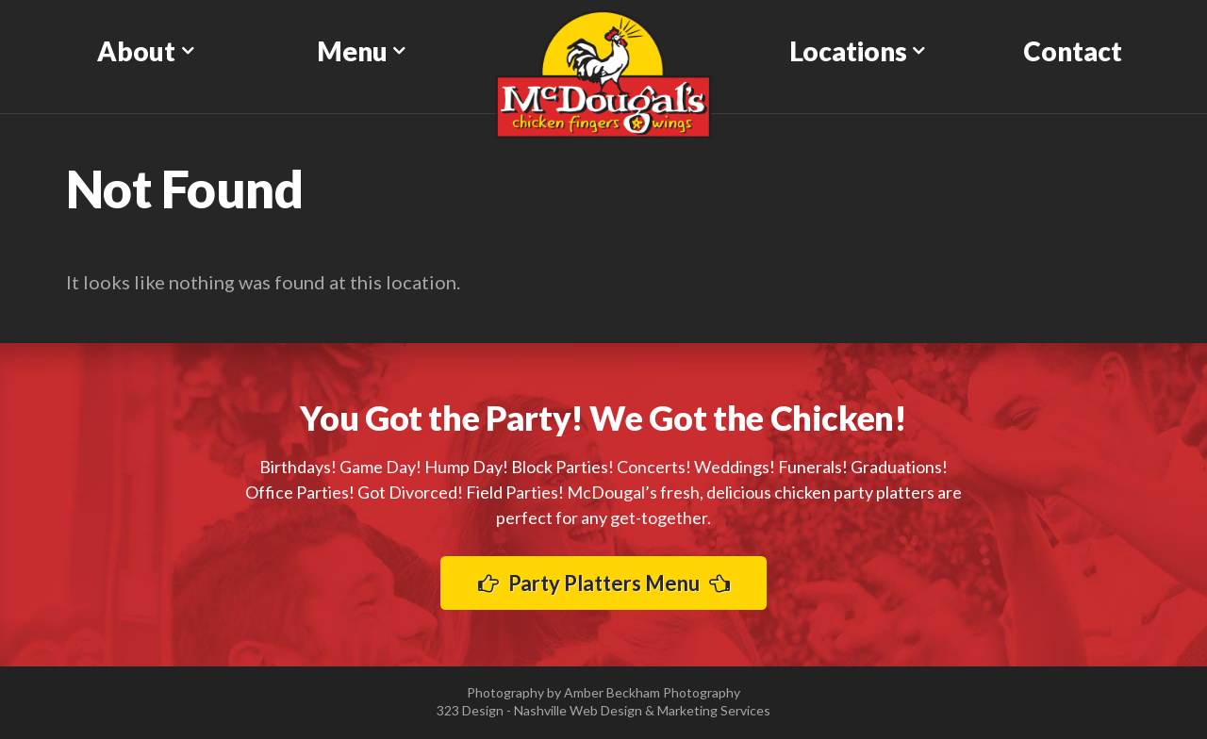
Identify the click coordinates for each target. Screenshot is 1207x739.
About (136, 51)
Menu (352, 51)
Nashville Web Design (578, 710)
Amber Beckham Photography (652, 692)
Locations (848, 51)
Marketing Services (713, 710)
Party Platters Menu (604, 583)
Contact (1072, 51)
